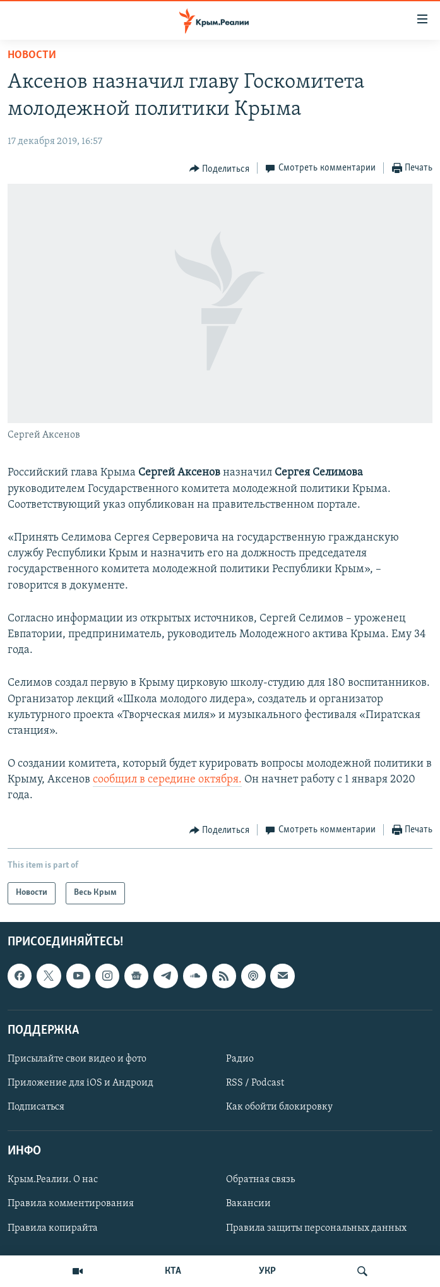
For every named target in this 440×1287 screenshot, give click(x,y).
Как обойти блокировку (279, 1107)
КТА (173, 1271)
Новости (32, 55)
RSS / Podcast (255, 1083)
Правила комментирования (71, 1204)
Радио (240, 1059)
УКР (267, 1271)
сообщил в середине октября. (167, 780)
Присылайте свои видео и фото (77, 1059)
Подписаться (36, 1107)
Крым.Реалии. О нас (53, 1180)
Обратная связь (260, 1180)
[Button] (219, 169)
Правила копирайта (53, 1228)
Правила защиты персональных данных (316, 1228)
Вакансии (248, 1204)
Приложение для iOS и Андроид (80, 1083)
